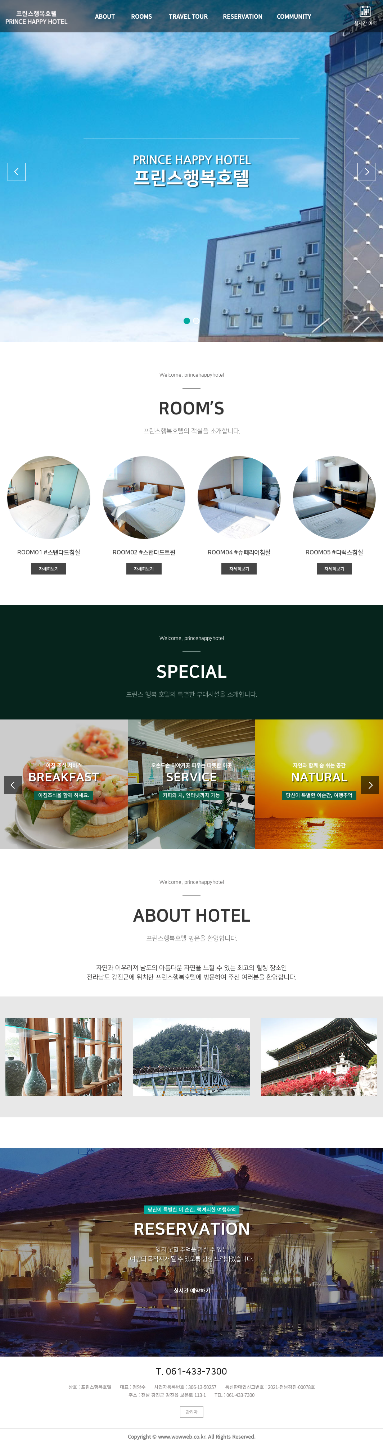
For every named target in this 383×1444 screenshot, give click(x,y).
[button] (187, 321)
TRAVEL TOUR (188, 16)
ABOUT (105, 16)
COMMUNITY (294, 16)
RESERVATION (242, 16)
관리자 (192, 1412)
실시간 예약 (365, 23)
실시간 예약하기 (192, 1290)
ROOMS (141, 16)
